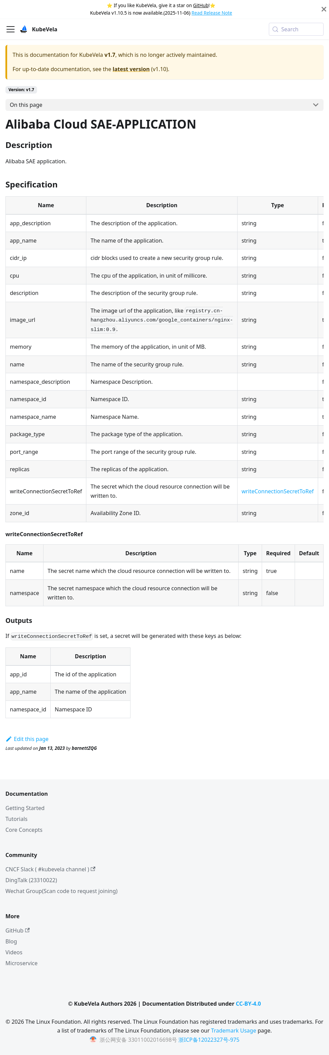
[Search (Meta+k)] (296, 29)
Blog (11, 941)
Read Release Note (212, 13)
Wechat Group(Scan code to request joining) (61, 891)
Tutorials (16, 819)
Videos (13, 952)
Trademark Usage (233, 1030)
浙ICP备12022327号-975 (208, 1039)
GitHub (200, 5)
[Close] (324, 9)
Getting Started (25, 808)
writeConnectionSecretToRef (278, 491)
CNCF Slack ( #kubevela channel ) (50, 869)
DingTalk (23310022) (31, 880)
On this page (26, 105)
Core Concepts (23, 830)
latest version (131, 69)
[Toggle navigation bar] (10, 29)
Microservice (21, 963)
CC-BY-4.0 (248, 1003)
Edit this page (27, 739)
